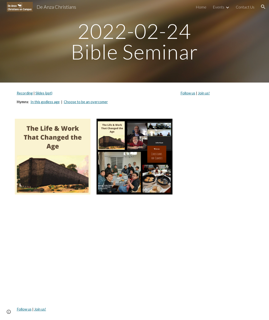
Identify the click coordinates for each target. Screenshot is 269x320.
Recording (25, 93)
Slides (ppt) (43, 93)
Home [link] (201, 7)
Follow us (187, 93)
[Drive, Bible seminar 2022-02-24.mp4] (93, 249)
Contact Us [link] (245, 7)
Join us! (204, 93)
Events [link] (218, 7)
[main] (134, 41)
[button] (263, 7)
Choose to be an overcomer (86, 102)
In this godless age (45, 102)
